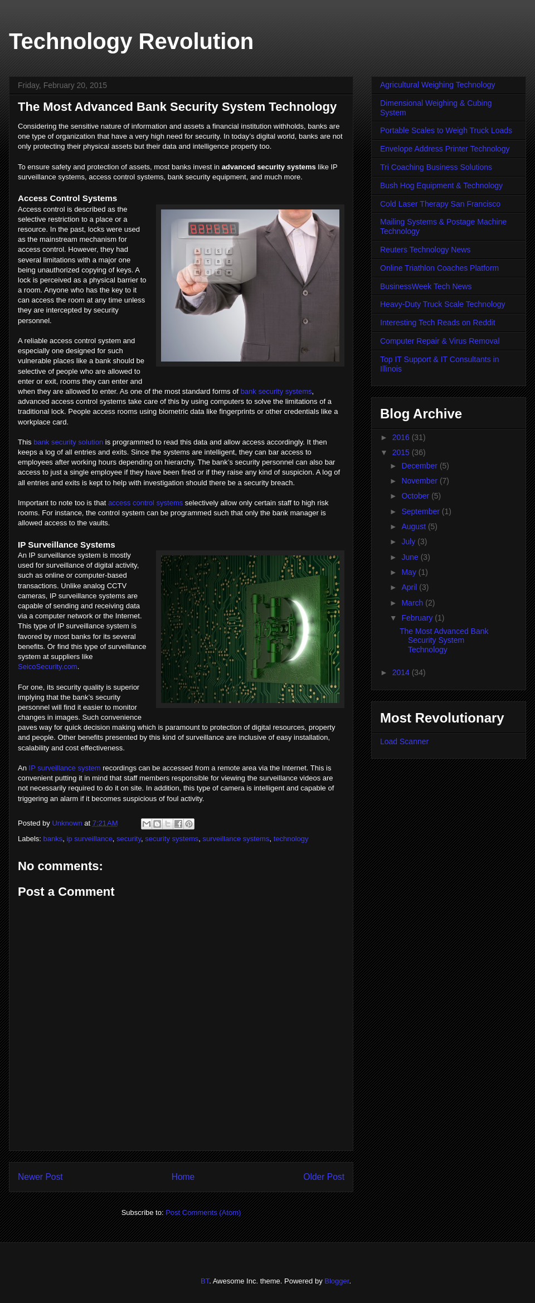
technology (291, 838)
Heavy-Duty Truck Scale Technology (442, 304)
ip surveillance (89, 838)
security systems (171, 838)
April (410, 587)
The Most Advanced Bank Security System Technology (444, 641)
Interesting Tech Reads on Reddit (437, 322)
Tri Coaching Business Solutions (436, 167)
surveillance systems (235, 838)
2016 (402, 437)
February (418, 617)
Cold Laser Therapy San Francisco (440, 203)
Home (183, 1177)
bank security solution (68, 442)
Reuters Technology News (425, 249)
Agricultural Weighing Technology (437, 84)
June (410, 557)
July (409, 541)
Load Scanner (404, 741)
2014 (402, 672)
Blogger (336, 1281)
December (420, 465)
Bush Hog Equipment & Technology (441, 185)
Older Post (323, 1177)
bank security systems (276, 391)
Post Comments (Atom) (203, 1212)
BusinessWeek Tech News (425, 286)
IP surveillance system (65, 768)
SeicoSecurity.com (47, 666)
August (414, 526)
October (416, 495)
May (409, 572)
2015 (402, 452)
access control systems (145, 503)
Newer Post (40, 1177)
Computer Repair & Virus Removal (440, 340)
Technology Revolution (131, 41)
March (413, 602)
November (420, 480)
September (421, 511)
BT (205, 1281)
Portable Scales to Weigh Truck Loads (446, 130)
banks (53, 838)
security (128, 838)
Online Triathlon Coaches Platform (439, 267)
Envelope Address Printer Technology (444, 148)
